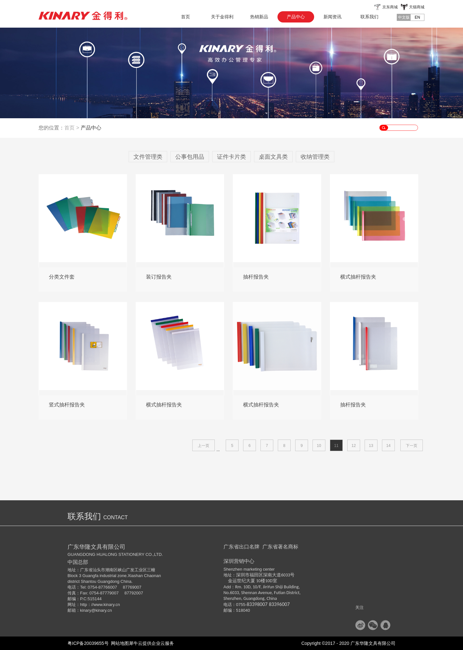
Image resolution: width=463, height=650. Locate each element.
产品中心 (91, 127)
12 (353, 445)
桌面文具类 (273, 157)
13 (371, 445)
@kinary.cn (101, 610)
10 (319, 445)
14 (388, 445)
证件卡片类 (231, 157)
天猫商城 (416, 7)
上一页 (203, 445)
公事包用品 (189, 157)
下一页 (411, 445)
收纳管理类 (315, 157)
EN (417, 17)
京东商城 (390, 7)
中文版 (404, 17)
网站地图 (119, 643)
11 (336, 445)
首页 (185, 16)
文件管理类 (147, 157)
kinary (85, 610)
